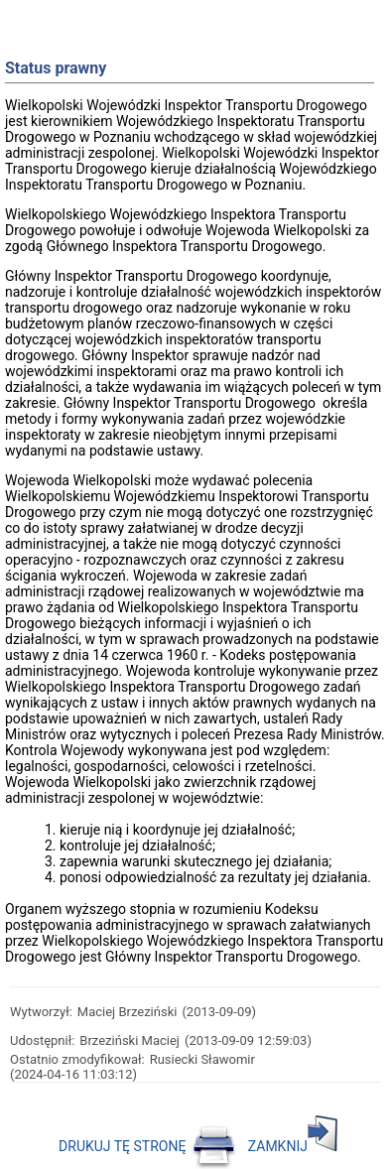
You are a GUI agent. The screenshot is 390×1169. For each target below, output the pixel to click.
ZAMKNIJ (292, 1146)
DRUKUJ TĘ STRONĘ (147, 1146)
